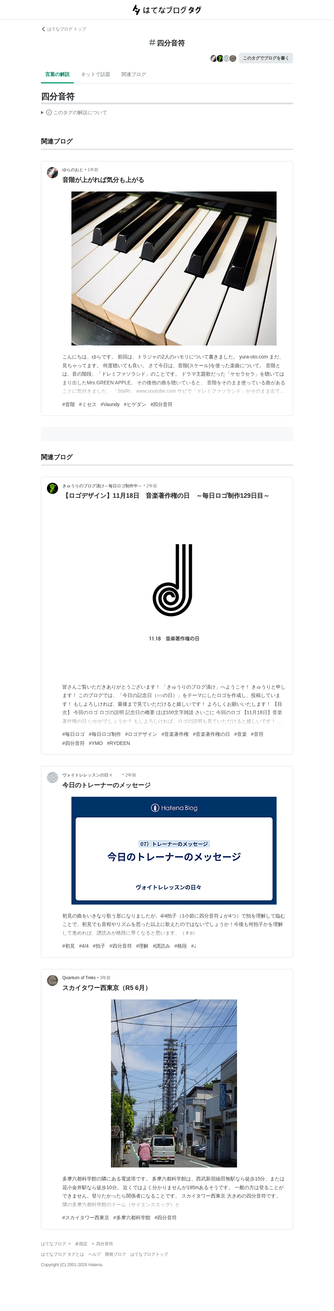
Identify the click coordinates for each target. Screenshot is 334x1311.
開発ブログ (115, 1254)
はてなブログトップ (149, 1254)
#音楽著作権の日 (211, 734)
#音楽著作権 (175, 734)
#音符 (257, 734)
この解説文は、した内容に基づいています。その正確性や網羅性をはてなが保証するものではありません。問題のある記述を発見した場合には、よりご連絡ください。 (74, 113)
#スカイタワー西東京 (85, 1217)
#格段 (180, 946)
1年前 (93, 169)
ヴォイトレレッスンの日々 (91, 775)
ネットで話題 (95, 74)
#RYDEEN (118, 743)
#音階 (68, 404)
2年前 (151, 485)
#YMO (96, 743)
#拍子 (99, 946)
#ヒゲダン (135, 404)
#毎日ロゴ (73, 734)
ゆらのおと (72, 169)
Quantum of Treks (79, 977)
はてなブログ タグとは (62, 1254)
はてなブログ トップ (63, 29)
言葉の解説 (57, 74)
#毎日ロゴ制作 (105, 734)
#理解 (142, 946)
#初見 (68, 946)
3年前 (105, 977)
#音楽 (240, 734)
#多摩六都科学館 (132, 1217)
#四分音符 (162, 404)
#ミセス (88, 404)
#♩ (193, 946)
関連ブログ (133, 74)
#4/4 (84, 946)
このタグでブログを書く (266, 58)
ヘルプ (94, 1254)
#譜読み (161, 946)
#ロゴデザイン (141, 734)
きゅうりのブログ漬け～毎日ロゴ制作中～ (102, 485)
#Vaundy (110, 404)
